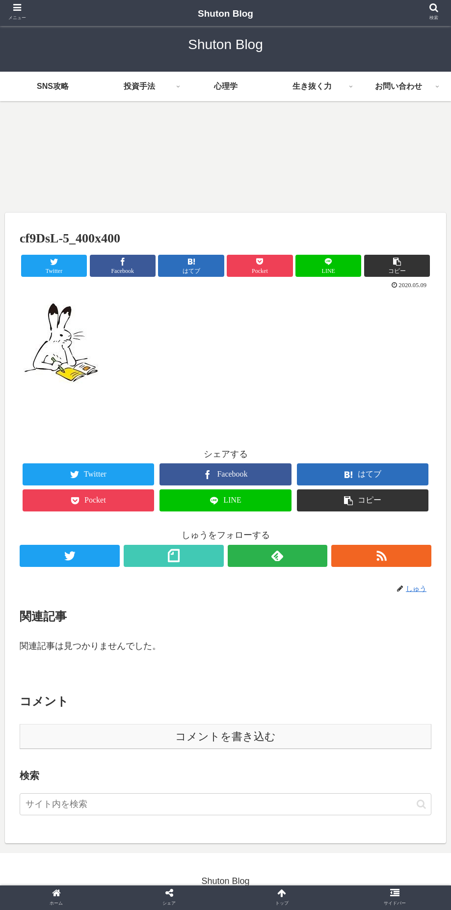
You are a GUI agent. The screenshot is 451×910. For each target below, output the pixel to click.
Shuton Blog (230, 13)
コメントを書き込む (225, 736)
